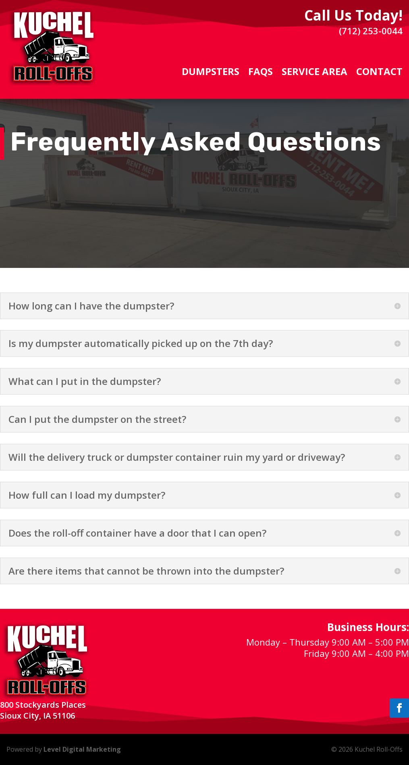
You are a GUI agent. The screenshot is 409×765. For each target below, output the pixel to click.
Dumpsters (210, 73)
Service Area (314, 73)
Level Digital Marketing (82, 749)
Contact (379, 73)
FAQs (260, 73)
